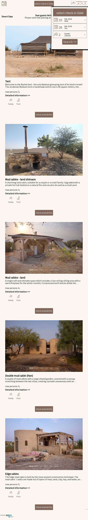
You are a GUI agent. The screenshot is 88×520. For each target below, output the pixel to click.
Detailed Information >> (17, 95)
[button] (11, 52)
